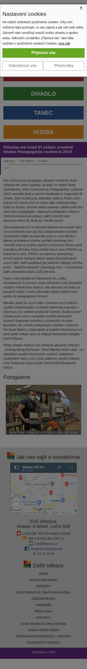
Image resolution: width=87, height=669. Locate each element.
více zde (64, 43)
